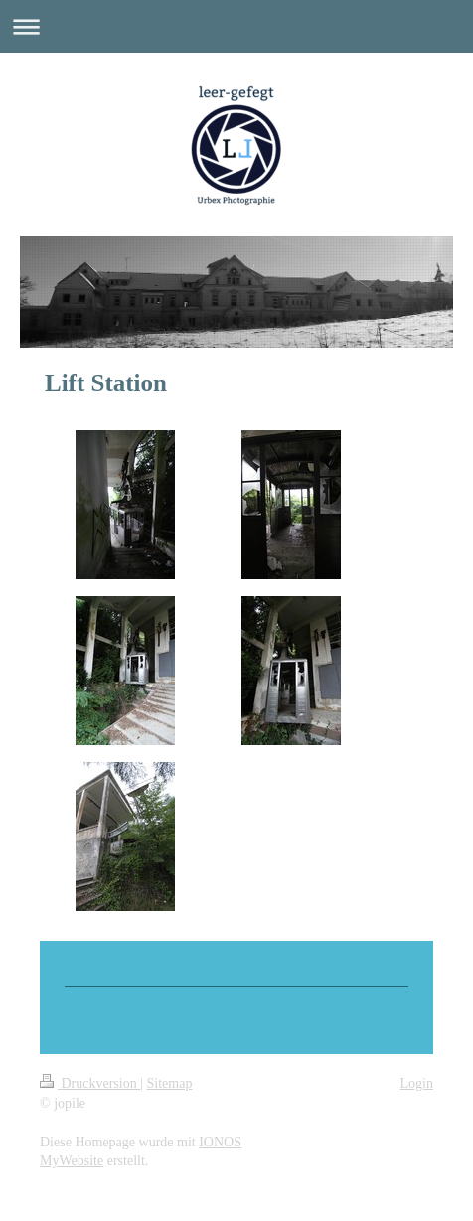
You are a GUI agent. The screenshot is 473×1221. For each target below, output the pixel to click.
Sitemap (170, 1083)
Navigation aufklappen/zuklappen (236, 26)
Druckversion (90, 1083)
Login (416, 1083)
